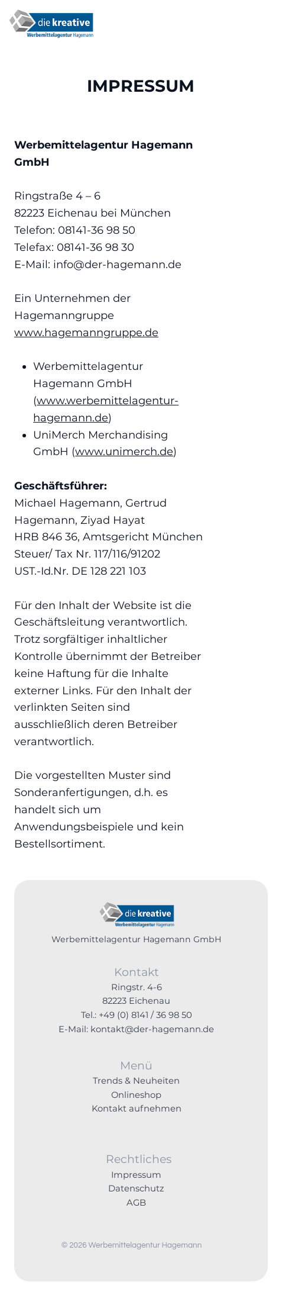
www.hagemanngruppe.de (86, 332)
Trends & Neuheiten (136, 1080)
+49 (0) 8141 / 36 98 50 (145, 1015)
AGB (136, 1202)
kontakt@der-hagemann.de (152, 1029)
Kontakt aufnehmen (136, 1108)
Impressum (136, 1175)
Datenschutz (136, 1188)
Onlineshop (136, 1095)
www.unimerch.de (124, 451)
